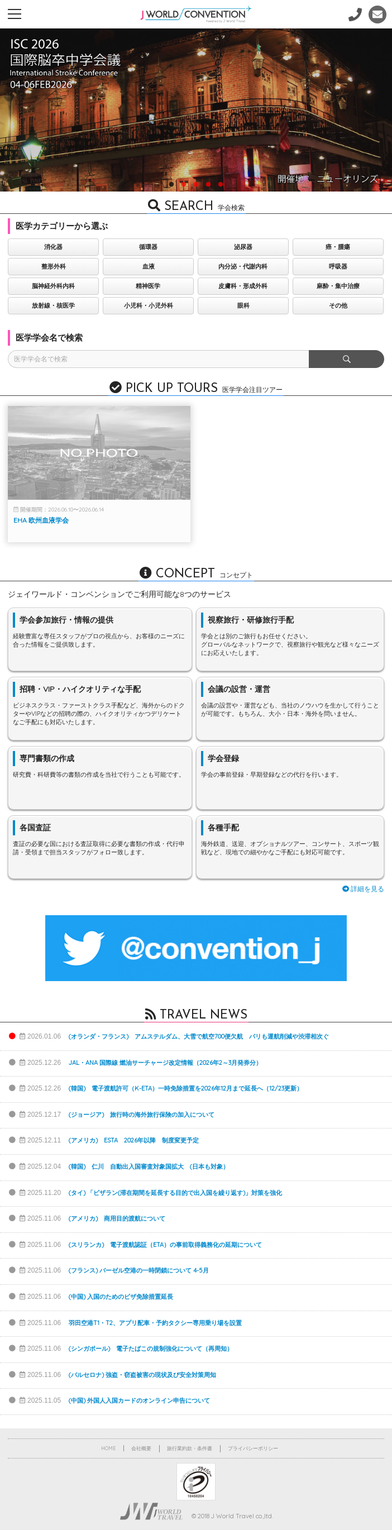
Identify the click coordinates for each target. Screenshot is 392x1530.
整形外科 (53, 266)
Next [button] (367, 118)
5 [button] (220, 183)
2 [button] (183, 183)
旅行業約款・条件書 (189, 1448)
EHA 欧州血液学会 (41, 520)
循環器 (147, 247)
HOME (108, 1448)
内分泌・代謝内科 (241, 266)
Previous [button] (22, 118)
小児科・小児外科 (146, 305)
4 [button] (208, 183)
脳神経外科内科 (52, 286)
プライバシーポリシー (253, 1448)
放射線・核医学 (52, 305)
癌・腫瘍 (335, 247)
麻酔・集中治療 (335, 286)
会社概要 (141, 1448)
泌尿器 (241, 247)
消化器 (53, 247)
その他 (335, 305)
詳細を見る (363, 888)
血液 (147, 266)
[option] (196, 110)
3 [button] (196, 183)
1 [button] (171, 183)
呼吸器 (335, 266)
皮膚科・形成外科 (241, 286)
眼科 (241, 305)
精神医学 (147, 286)
